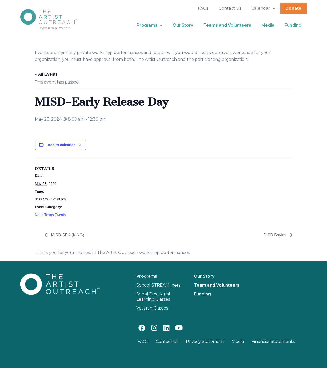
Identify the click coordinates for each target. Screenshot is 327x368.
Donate (293, 8)
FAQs (203, 8)
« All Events (46, 74)
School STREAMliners (158, 285)
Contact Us (230, 8)
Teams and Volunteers (227, 25)
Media (267, 25)
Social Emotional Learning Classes (153, 297)
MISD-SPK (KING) (67, 235)
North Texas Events (50, 215)
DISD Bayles (275, 235)
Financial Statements (273, 341)
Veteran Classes (152, 308)
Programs (149, 25)
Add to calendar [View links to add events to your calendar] (61, 145)
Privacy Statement (205, 341)
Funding (293, 25)
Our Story (183, 25)
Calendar (263, 8)
